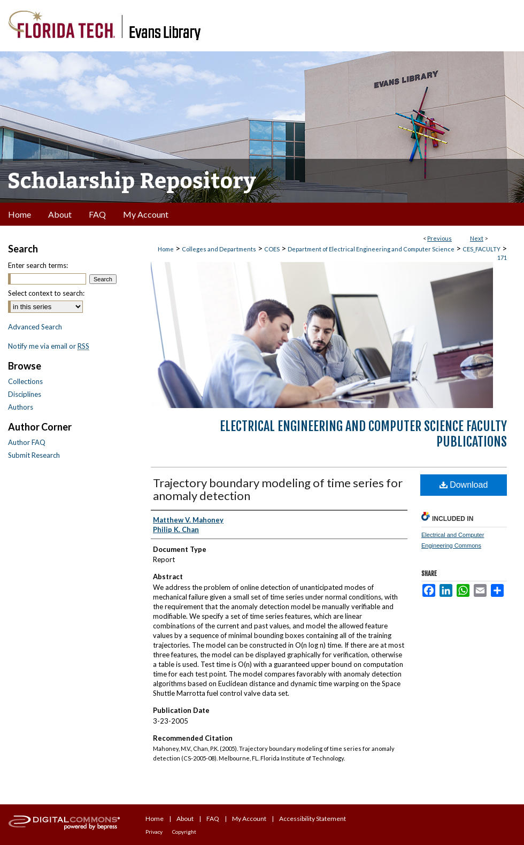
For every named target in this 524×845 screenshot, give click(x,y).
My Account (249, 819)
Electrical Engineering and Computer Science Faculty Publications (363, 434)
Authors (20, 407)
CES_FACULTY (481, 248)
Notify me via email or (48, 346)
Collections (25, 381)
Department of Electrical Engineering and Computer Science (371, 248)
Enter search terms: (38, 265)
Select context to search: (46, 293)
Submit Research (34, 455)
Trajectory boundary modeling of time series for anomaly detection (278, 489)
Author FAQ (26, 442)
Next (476, 238)
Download (464, 484)
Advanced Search (35, 326)
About (185, 819)
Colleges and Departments (219, 248)
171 (502, 257)
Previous (439, 238)
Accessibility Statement (312, 819)
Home (166, 248)
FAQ (212, 819)
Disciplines (24, 394)
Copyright (184, 831)
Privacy (154, 831)
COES (272, 248)
